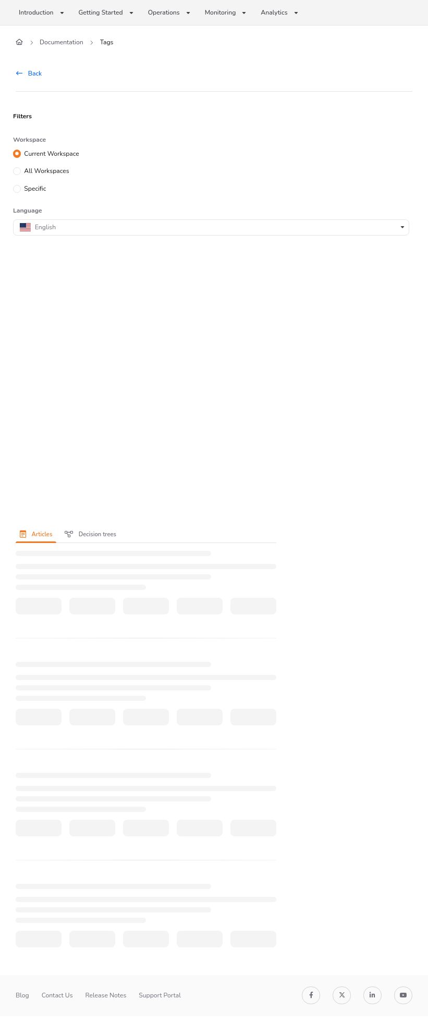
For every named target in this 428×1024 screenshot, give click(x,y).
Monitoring (220, 12)
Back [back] (29, 73)
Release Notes (106, 995)
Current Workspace (51, 153)
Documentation (61, 42)
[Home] (19, 42)
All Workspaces (46, 171)
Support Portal (160, 995)
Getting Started (101, 12)
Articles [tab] (36, 534)
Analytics (274, 12)
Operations (164, 12)
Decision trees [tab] (90, 534)
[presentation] (38, 534)
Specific (35, 188)
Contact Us (57, 995)
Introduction (36, 12)
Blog (22, 995)
